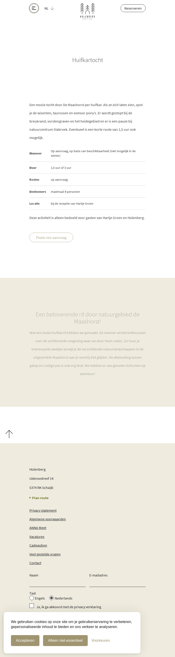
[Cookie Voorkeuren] (100, 640)
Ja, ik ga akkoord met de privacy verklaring (68, 607)
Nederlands (63, 598)
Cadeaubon (38, 545)
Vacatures (36, 536)
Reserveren (133, 8)
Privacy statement (43, 510)
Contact (35, 563)
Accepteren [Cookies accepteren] (25, 640)
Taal (32, 593)
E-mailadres (98, 575)
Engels (40, 598)
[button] (51, 8)
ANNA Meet (37, 527)
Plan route (39, 497)
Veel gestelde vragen (45, 554)
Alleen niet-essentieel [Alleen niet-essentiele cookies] (65, 640)
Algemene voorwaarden (47, 519)
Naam (33, 575)
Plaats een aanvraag (51, 238)
